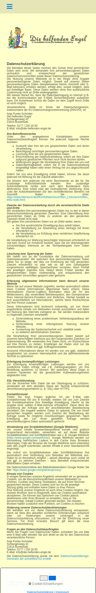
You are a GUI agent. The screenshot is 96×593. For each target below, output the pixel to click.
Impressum (27, 585)
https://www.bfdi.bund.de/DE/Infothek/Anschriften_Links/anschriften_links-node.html (48, 198)
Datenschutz (45, 585)
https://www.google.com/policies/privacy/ (37, 470)
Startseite (12, 585)
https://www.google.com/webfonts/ (28, 437)
